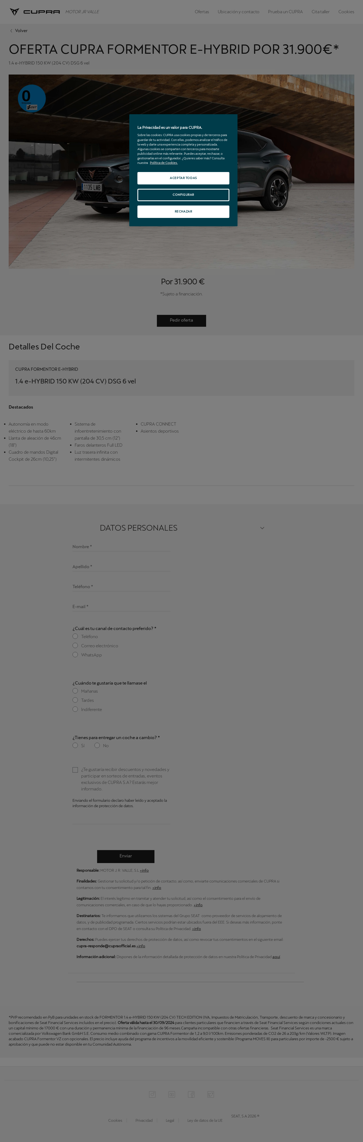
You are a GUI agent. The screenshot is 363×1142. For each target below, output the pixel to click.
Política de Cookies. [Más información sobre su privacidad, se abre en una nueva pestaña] (164, 163)
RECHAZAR (183, 211)
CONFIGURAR (183, 195)
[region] (183, 170)
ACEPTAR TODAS (183, 178)
